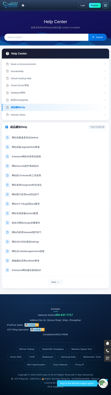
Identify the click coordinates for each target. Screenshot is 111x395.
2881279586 (61, 334)
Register (95, 5)
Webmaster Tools (92, 357)
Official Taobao (26, 349)
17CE (32, 357)
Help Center (19, 53)
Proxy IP (79, 364)
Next (55, 282)
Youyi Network (60, 364)
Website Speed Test (81, 349)
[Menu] (105, 5)
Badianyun (48, 357)
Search (97, 37)
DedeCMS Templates (53, 349)
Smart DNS (16, 357)
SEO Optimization (36, 364)
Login (82, 5)
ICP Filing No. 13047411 (27, 379)
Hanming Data (68, 357)
